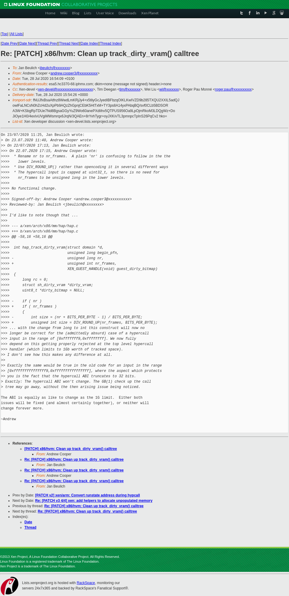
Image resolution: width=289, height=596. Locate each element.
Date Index (89, 43)
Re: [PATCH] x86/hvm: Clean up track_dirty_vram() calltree (74, 459)
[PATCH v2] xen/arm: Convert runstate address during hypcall (87, 495)
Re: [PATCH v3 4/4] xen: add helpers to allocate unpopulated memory (94, 501)
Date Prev (9, 43)
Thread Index (110, 43)
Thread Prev (47, 43)
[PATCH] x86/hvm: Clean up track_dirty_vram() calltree (70, 449)
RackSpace (86, 583)
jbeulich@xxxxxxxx (55, 68)
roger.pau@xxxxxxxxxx (233, 89)
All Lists (16, 34)
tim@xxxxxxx (129, 89)
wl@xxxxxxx (169, 89)
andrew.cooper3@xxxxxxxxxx (74, 73)
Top (4, 34)
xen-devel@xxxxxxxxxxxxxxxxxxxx (65, 89)
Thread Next (69, 43)
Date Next (27, 43)
